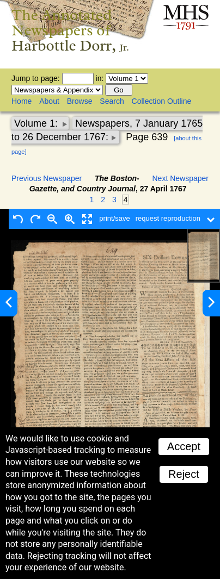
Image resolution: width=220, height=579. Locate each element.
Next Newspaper (180, 178)
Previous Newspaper (46, 178)
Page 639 (147, 137)
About (49, 101)
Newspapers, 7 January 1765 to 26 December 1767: (107, 130)
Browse (80, 101)
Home (21, 101)
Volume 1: (37, 123)
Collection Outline (162, 101)
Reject (183, 474)
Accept (183, 446)
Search (112, 101)
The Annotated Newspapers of (70, 30)
